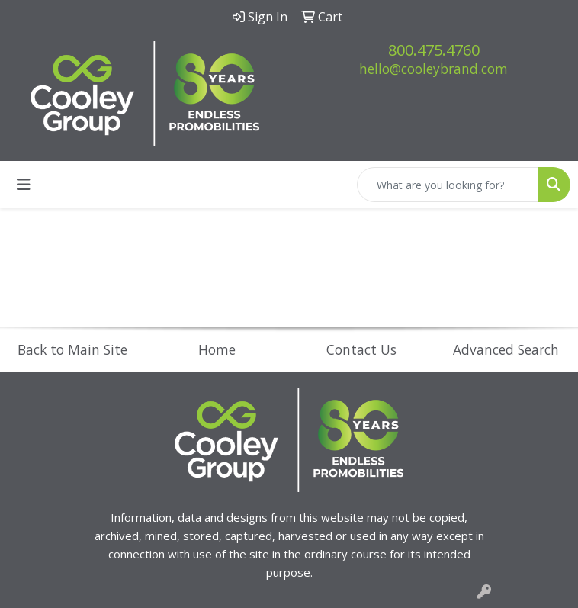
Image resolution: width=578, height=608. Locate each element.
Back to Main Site (72, 349)
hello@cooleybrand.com (433, 69)
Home (217, 349)
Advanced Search (506, 349)
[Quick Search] (447, 184)
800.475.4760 (434, 50)
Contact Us (361, 349)
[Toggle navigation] (24, 184)
